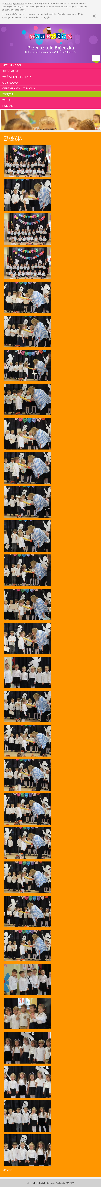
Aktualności (11, 65)
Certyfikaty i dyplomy (18, 88)
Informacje (10, 71)
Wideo (6, 100)
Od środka (10, 82)
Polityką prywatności (67, 14)
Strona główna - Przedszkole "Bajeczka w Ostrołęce (50, 34)
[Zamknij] (94, 16)
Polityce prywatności (14, 3)
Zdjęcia (7, 94)
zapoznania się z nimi (15, 10)
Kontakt (8, 105)
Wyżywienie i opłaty (17, 76)
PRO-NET (70, 1183)
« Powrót (7, 1170)
